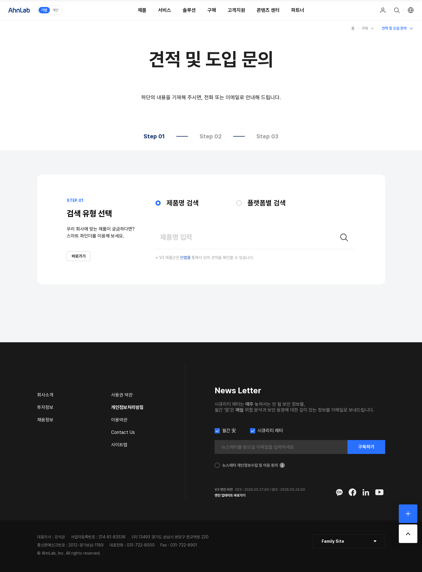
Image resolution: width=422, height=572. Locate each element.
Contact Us (123, 432)
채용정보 (45, 420)
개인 (55, 10)
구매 (364, 28)
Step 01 (154, 136)
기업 (44, 10)
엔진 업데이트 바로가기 (230, 495)
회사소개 (45, 395)
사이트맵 (119, 445)
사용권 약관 (122, 395)
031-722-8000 (141, 545)
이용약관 (119, 420)
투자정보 (45, 407)
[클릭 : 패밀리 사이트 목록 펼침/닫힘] (349, 541)
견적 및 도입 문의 (394, 28)
